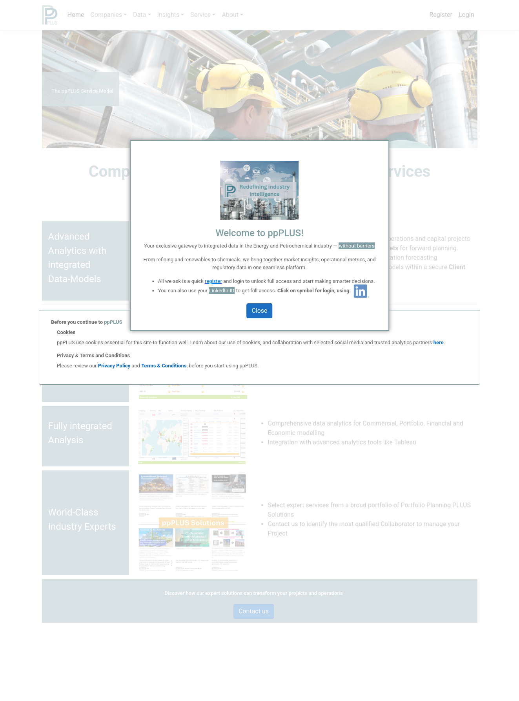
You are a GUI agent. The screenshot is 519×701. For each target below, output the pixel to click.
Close (259, 310)
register (213, 281)
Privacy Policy (114, 366)
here (437, 342)
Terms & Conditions (163, 366)
